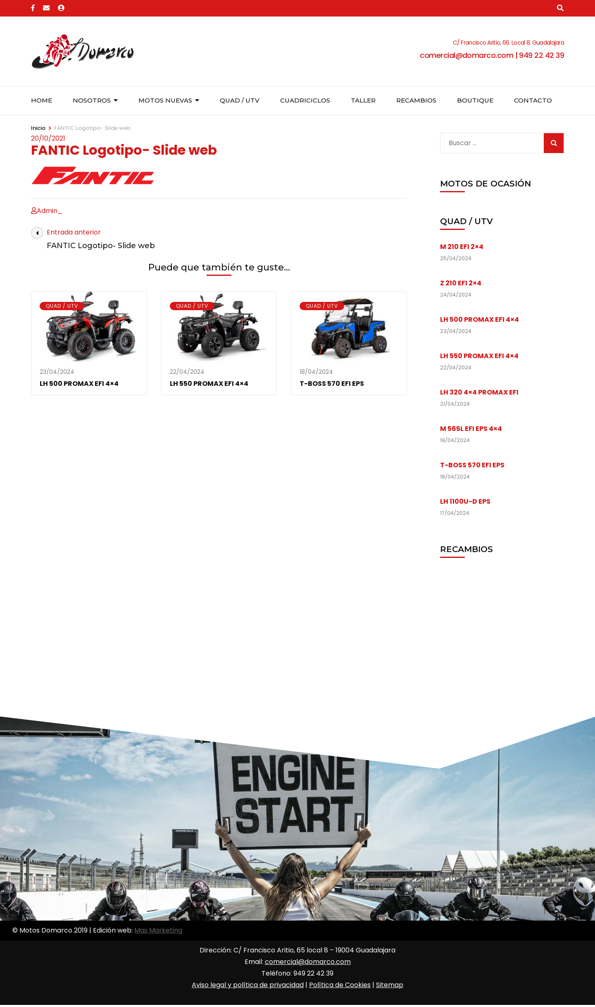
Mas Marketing (158, 930)
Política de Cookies (340, 985)
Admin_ (50, 210)
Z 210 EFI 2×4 (460, 283)
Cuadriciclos (305, 100)
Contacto (533, 100)
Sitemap (389, 985)
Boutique (475, 100)
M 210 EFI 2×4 (461, 246)
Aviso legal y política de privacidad (248, 985)
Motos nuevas (165, 100)
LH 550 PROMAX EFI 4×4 (209, 383)
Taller (363, 100)
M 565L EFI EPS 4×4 (471, 428)
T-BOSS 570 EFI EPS (332, 383)
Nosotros (92, 100)
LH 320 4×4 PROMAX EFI (479, 392)
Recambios (416, 100)
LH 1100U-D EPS (465, 501)
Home (41, 100)
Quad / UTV (239, 100)
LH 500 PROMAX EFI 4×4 (79, 383)
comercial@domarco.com (308, 961)
